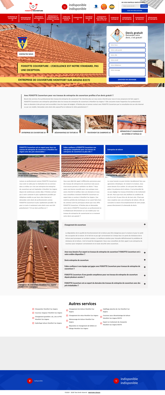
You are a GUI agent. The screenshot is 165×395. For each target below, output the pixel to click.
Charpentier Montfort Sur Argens (46, 309)
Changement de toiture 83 (127, 18)
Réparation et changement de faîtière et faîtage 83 (53, 18)
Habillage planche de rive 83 (66, 18)
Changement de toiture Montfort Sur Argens (81, 310)
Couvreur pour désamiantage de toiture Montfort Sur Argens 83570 (116, 317)
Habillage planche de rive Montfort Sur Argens (116, 310)
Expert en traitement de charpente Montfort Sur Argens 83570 (115, 323)
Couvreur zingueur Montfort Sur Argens (48, 313)
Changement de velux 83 (139, 18)
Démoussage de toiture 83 (152, 18)
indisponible (77, 5)
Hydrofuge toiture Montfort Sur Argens (48, 323)
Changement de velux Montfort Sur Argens (83, 315)
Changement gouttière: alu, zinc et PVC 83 (101, 18)
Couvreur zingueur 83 (88, 18)
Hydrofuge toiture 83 (115, 18)
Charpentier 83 (77, 18)
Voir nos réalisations (134, 10)
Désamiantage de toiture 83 (26, 18)
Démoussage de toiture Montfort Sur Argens (81, 320)
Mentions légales (94, 392)
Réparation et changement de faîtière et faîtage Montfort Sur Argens (83, 327)
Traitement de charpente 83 (39, 18)
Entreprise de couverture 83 (12, 18)
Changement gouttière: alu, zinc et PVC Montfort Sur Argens (48, 318)
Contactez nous (26, 54)
